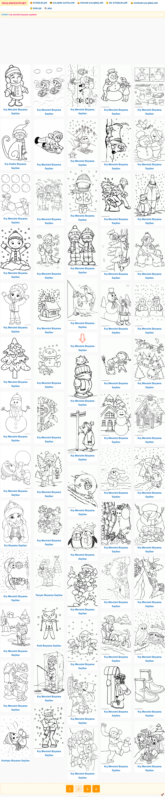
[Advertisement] (82, 40)
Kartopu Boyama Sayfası (15, 760)
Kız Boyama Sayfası (15, 545)
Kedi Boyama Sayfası (49, 645)
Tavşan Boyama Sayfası (49, 595)
